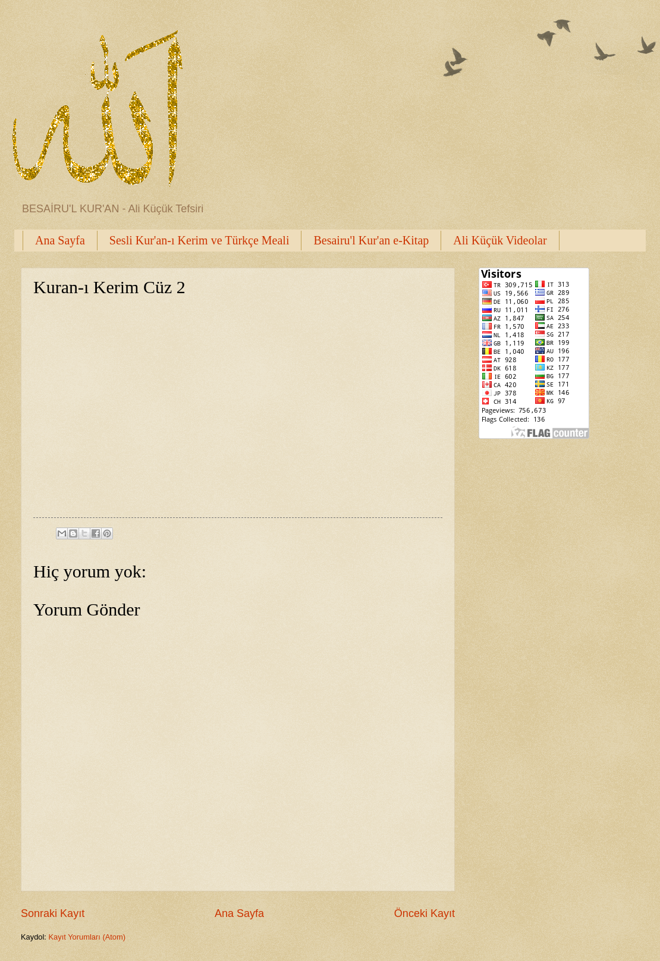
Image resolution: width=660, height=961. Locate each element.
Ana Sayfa (60, 240)
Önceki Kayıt (424, 913)
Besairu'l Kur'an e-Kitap (371, 240)
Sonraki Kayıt (52, 913)
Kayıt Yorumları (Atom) (87, 936)
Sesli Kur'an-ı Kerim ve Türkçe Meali (199, 240)
